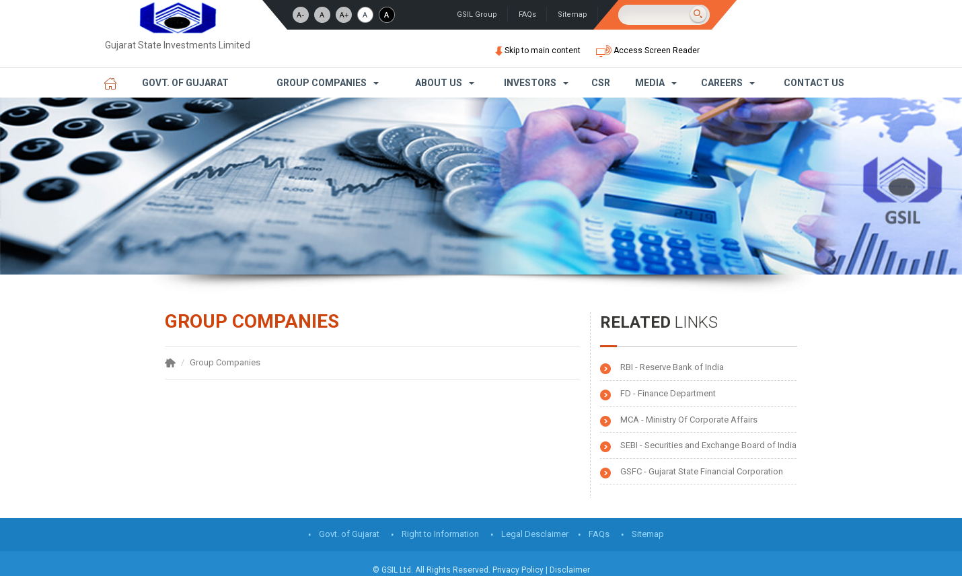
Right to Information (440, 534)
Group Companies (321, 82)
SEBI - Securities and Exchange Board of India (708, 445)
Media (650, 82)
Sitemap (572, 14)
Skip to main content (539, 50)
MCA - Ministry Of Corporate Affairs (688, 420)
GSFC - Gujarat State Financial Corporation (701, 471)
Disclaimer (570, 570)
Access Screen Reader (648, 50)
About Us (438, 82)
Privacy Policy (518, 570)
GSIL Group (477, 14)
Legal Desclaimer (534, 534)
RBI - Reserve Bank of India (672, 367)
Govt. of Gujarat (185, 82)
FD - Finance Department (668, 393)
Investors (530, 82)
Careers (722, 82)
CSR (600, 82)
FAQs (527, 14)
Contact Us (814, 82)
